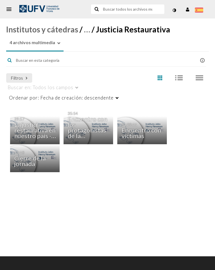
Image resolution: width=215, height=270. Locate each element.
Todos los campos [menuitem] (40, 87)
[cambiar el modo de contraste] (174, 10)
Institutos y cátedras (42, 29)
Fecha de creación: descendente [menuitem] (61, 98)
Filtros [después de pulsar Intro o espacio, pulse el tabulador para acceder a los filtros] (19, 77)
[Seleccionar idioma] (200, 10)
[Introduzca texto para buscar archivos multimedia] (127, 9)
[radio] (160, 78)
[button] (10, 9)
